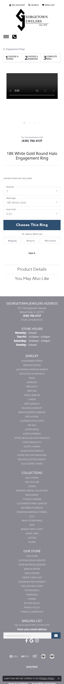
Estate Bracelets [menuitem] (32, 442)
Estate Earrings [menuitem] (32, 433)
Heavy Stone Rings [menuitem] (32, 520)
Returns (31, 240)
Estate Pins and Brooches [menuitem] (32, 455)
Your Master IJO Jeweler (32, 564)
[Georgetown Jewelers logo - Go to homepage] (32, 20)
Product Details (32, 269)
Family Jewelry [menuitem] (32, 395)
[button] (17, 5)
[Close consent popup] (59, 678)
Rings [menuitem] (32, 377)
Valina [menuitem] (31, 541)
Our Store (32, 556)
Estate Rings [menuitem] (32, 429)
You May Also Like (32, 279)
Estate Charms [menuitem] (32, 446)
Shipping (12, 240)
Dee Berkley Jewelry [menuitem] (32, 507)
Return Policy (32, 603)
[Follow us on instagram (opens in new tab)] (37, 641)
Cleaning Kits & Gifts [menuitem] (32, 420)
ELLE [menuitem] (32, 516)
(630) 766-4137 (32, 141)
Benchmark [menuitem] (32, 494)
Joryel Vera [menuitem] (32, 533)
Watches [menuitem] (32, 390)
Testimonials (32, 590)
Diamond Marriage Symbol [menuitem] (32, 511)
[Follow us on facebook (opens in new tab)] (26, 641)
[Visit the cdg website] (43, 656)
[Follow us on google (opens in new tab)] (31, 641)
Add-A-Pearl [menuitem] (32, 416)
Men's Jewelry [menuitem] (32, 403)
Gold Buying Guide (32, 586)
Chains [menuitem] (32, 399)
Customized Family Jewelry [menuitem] (32, 503)
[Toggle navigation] (6, 36)
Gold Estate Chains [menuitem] (32, 463)
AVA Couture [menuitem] (32, 481)
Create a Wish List (32, 577)
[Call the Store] (32, 315)
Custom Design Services (32, 560)
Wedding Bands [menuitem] (32, 365)
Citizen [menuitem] (32, 486)
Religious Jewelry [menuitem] (32, 407)
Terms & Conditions (32, 611)
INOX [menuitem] (32, 524)
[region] (32, 102)
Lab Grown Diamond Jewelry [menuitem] (32, 369)
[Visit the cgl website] (51, 656)
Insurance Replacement (31, 581)
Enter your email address (32, 629)
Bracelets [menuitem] (32, 386)
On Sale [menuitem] (32, 425)
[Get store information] (32, 319)
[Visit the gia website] (14, 656)
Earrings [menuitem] (32, 382)
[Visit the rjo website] (34, 656)
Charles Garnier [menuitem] (32, 499)
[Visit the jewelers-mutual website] (32, 666)
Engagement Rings (15, 49)
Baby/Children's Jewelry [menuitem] (32, 412)
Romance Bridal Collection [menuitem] (32, 490)
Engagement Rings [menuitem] (31, 360)
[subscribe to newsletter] (56, 635)
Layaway (32, 598)
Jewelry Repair (32, 568)
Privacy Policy (32, 607)
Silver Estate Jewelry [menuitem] (32, 450)
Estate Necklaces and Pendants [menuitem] (32, 437)
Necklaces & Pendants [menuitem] (32, 373)
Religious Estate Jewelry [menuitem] (32, 459)
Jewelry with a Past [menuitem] (32, 529)
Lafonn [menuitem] (32, 537)
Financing (32, 594)
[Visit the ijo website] (25, 656)
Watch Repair (32, 573)
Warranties (50, 240)
